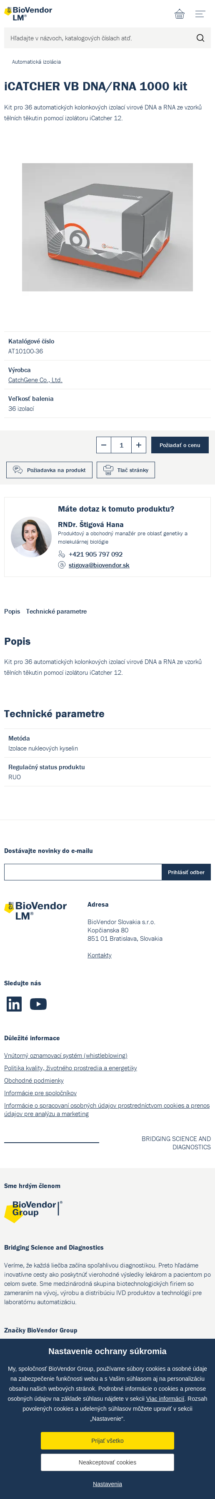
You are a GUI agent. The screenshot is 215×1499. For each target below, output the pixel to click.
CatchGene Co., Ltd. (35, 379)
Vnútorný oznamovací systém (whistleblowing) (66, 1055)
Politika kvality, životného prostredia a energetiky (70, 1068)
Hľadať (200, 37)
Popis (12, 611)
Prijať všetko (107, 1440)
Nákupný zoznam (179, 13)
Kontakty (100, 955)
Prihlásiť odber (186, 872)
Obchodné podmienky (34, 1080)
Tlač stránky (133, 470)
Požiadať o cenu (180, 445)
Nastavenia (107, 1484)
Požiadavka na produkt (56, 470)
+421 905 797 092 (95, 554)
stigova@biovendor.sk (99, 565)
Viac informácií (165, 1398)
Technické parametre (56, 611)
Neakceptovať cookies (107, 1462)
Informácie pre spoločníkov (40, 1093)
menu (203, 11)
